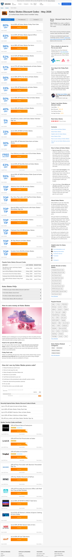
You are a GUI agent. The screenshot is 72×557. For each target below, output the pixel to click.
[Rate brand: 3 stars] (55, 121)
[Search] (54, 4)
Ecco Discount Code (56, 283)
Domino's (60, 309)
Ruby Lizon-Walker (62, 94)
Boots (65, 306)
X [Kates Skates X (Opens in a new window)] (52, 258)
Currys (58, 304)
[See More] (69, 345)
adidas (64, 312)
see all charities (64, 51)
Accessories (59, 348)
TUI (52, 312)
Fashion (20, 553)
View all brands (54, 296)
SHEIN (58, 325)
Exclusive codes (40, 555)
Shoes (53, 348)
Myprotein (54, 322)
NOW (57, 317)
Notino (53, 325)
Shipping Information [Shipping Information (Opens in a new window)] (57, 251)
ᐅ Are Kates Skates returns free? (11, 292)
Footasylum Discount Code (57, 269)
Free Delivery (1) (21, 19)
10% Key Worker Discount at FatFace (22, 477)
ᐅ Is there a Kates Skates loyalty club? (12, 295)
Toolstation (54, 328)
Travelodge (54, 336)
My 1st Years (66, 322)
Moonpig (63, 314)
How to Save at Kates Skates (58, 129)
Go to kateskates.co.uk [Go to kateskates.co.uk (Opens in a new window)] (58, 249)
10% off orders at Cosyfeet (19, 451)
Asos (53, 331)
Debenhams (64, 304)
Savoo (2, 7)
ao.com (59, 306)
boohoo (58, 331)
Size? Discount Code (56, 275)
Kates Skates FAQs (56, 136)
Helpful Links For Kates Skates (58, 134)
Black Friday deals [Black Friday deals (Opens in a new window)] (58, 553)
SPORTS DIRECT (55, 320)
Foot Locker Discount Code (58, 286)
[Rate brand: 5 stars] (59, 121)
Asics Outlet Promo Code (57, 277)
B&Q (60, 322)
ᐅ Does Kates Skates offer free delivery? (13, 298)
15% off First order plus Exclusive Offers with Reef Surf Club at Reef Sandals (26, 489)
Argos (53, 304)
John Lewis (63, 317)
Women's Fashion (56, 350)
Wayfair (66, 309)
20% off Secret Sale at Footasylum (21, 425)
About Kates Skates (56, 131)
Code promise (13, 427)
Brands (7, 7)
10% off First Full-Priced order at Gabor (23, 438)
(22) (8, 19)
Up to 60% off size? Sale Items (20, 536)
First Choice (64, 331)
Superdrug (54, 333)
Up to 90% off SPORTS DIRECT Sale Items (24, 501)
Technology (21, 555)
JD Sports (61, 333)
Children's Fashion (56, 353)
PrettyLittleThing (55, 314)
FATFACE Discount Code (57, 288)
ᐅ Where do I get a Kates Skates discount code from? (16, 289)
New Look (58, 312)
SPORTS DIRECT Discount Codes (59, 291)
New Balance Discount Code (58, 272)
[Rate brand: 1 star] (52, 121)
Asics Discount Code (56, 280)
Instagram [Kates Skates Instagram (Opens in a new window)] (55, 260)
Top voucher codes (41, 553)
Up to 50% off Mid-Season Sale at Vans (23, 525)
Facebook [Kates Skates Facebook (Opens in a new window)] (54, 255)
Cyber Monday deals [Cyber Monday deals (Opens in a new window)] (59, 555)
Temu (66, 336)
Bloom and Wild (62, 328)
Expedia (63, 320)
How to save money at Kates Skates (60, 138)
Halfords (54, 309)
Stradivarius (64, 325)
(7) (36, 19)
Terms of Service (51, 0)
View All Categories (55, 355)
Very (53, 317)
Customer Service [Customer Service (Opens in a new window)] (56, 253)
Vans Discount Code (56, 294)
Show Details (39, 30)
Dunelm (60, 336)
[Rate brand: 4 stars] (57, 121)
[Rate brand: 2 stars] (54, 121)
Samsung (54, 306)
